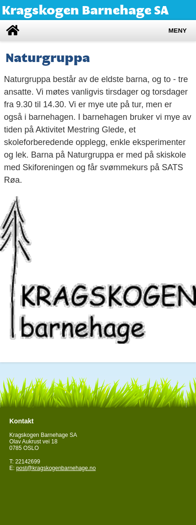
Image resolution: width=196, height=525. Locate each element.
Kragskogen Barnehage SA (85, 10)
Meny (178, 30)
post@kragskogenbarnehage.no (56, 468)
